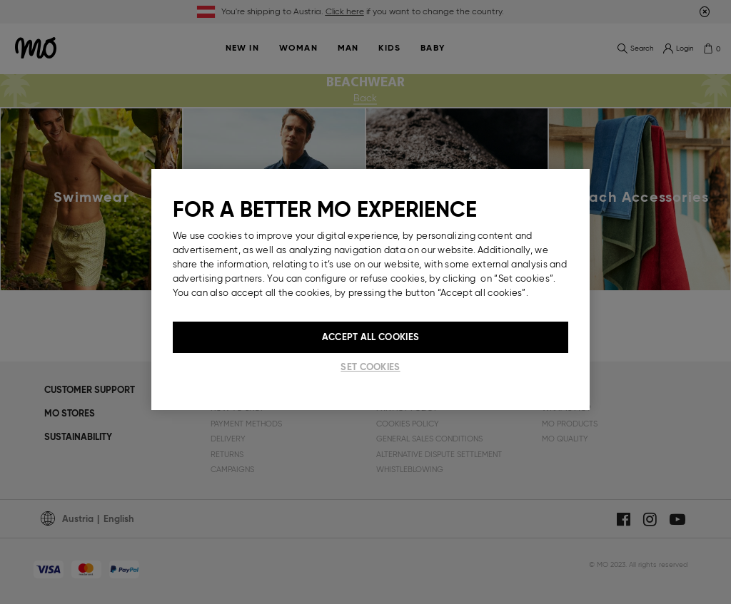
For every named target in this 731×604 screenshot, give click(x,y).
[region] (370, 289)
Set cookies (370, 367)
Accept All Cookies (370, 337)
